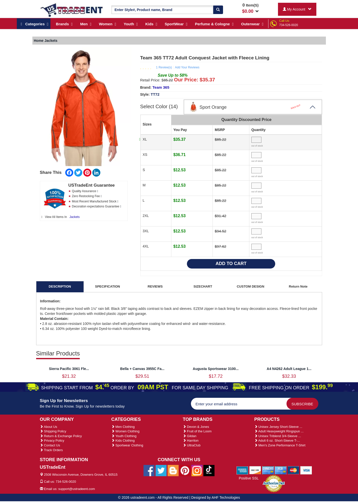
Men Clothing (123, 427)
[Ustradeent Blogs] (173, 470)
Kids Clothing (123, 440)
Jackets (74, 217)
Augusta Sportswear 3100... (216, 369)
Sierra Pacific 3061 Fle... (69, 369)
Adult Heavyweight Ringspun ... (279, 431)
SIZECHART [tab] (202, 286)
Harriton (191, 440)
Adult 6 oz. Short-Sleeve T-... (277, 440)
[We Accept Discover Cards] (255, 470)
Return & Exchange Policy (61, 436)
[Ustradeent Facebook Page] (149, 470)
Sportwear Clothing (127, 445)
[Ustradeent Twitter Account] (161, 470)
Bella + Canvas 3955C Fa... (142, 369)
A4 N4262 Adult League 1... (289, 369)
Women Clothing (125, 431)
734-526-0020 (288, 25)
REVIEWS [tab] (155, 286)
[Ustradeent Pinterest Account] (184, 470)
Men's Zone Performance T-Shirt (280, 445)
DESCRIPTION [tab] (60, 286)
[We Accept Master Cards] (293, 470)
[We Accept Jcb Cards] (281, 470)
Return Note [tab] (298, 286)
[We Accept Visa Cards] (306, 470)
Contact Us (50, 445)
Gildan (189, 436)
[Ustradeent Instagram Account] (196, 470)
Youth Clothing (123, 436)
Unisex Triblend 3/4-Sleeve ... (277, 436)
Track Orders (51, 450)
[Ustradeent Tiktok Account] (208, 470)
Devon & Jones (196, 427)
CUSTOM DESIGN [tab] (250, 286)
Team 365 (161, 87)
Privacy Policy (52, 440)
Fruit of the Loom (197, 431)
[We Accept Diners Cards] (268, 470)
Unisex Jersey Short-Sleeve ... (278, 427)
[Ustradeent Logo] (72, 9)
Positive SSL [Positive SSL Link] (249, 478)
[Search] (218, 10)
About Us (48, 427)
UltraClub (192, 445)
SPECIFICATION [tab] (107, 286)
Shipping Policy (53, 431)
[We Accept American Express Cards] (242, 470)
